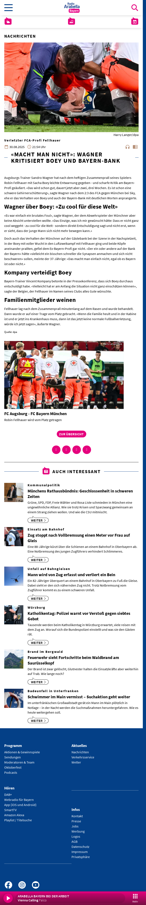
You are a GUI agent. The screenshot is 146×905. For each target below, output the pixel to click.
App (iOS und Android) (20, 805)
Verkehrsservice (83, 757)
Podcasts (10, 772)
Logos (76, 836)
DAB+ (8, 794)
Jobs (75, 826)
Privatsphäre (81, 857)
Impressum (80, 852)
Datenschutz (80, 846)
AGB (74, 841)
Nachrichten (80, 752)
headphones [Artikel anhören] (127, 146)
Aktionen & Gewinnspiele (22, 752)
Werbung (78, 831)
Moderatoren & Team (19, 762)
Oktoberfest (12, 767)
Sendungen (12, 757)
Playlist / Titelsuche (18, 820)
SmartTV (10, 810)
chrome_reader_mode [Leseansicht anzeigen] (135, 146)
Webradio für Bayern (19, 800)
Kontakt (77, 816)
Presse (76, 821)
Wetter (76, 762)
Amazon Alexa (14, 815)
